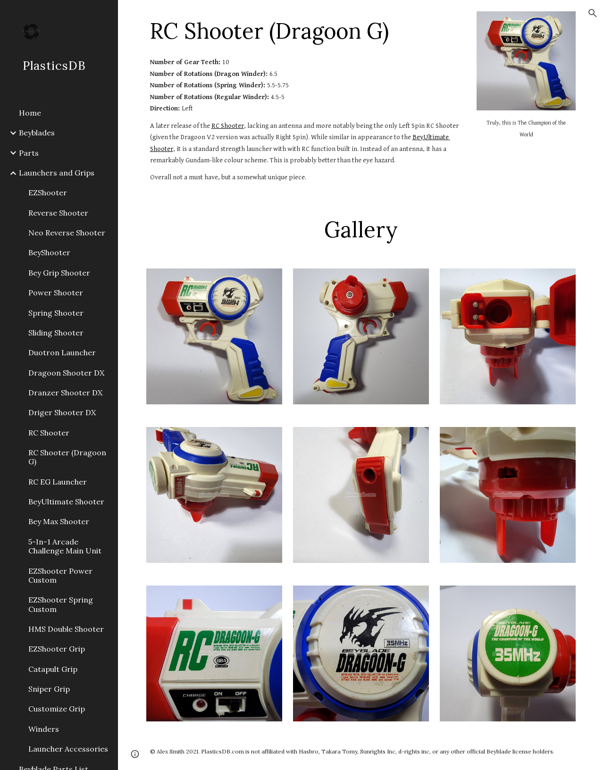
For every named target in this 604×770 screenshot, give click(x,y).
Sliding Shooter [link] (56, 332)
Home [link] (30, 112)
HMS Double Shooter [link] (66, 629)
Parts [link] (29, 153)
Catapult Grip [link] (52, 669)
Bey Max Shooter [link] (58, 521)
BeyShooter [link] (49, 252)
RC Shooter (227, 126)
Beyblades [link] (37, 132)
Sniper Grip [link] (49, 689)
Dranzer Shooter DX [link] (65, 392)
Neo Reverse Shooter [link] (66, 232)
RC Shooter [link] (48, 432)
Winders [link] (43, 729)
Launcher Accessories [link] (68, 748)
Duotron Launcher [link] (62, 352)
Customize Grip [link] (56, 708)
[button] (592, 13)
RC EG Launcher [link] (57, 481)
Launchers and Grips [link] (56, 172)
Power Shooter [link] (55, 292)
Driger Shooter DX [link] (62, 412)
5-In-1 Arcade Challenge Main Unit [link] (64, 546)
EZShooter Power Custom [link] (60, 575)
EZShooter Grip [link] (56, 648)
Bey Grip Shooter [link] (59, 272)
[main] (306, 30)
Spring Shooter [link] (56, 313)
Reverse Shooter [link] (58, 213)
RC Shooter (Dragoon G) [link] (67, 457)
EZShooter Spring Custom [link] (60, 604)
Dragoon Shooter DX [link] (66, 372)
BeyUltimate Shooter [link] (66, 501)
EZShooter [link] (47, 192)
